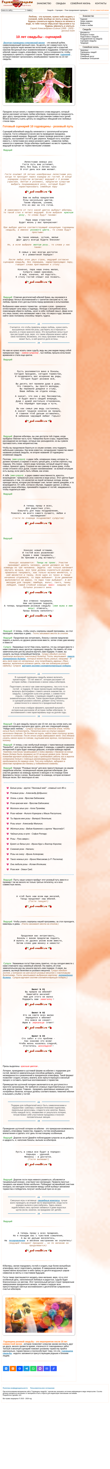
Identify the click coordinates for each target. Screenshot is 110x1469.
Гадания (83, 19)
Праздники (84, 54)
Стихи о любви (86, 25)
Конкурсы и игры (87, 35)
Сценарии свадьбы (88, 41)
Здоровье (84, 50)
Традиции (84, 43)
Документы (85, 32)
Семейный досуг (87, 56)
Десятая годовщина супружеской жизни (24, 43)
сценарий (65, 54)
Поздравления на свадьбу (91, 39)
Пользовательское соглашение (42, 1453)
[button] (6, 1433)
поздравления (17, 1304)
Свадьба (61, 3)
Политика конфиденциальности (15, 1453)
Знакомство (44, 3)
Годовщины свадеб (88, 52)
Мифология (85, 23)
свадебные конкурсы (49, 1262)
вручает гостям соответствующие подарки (46, 713)
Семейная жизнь (80, 3)
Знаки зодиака (86, 21)
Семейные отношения (89, 58)
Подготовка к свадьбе (89, 37)
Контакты (100, 3)
